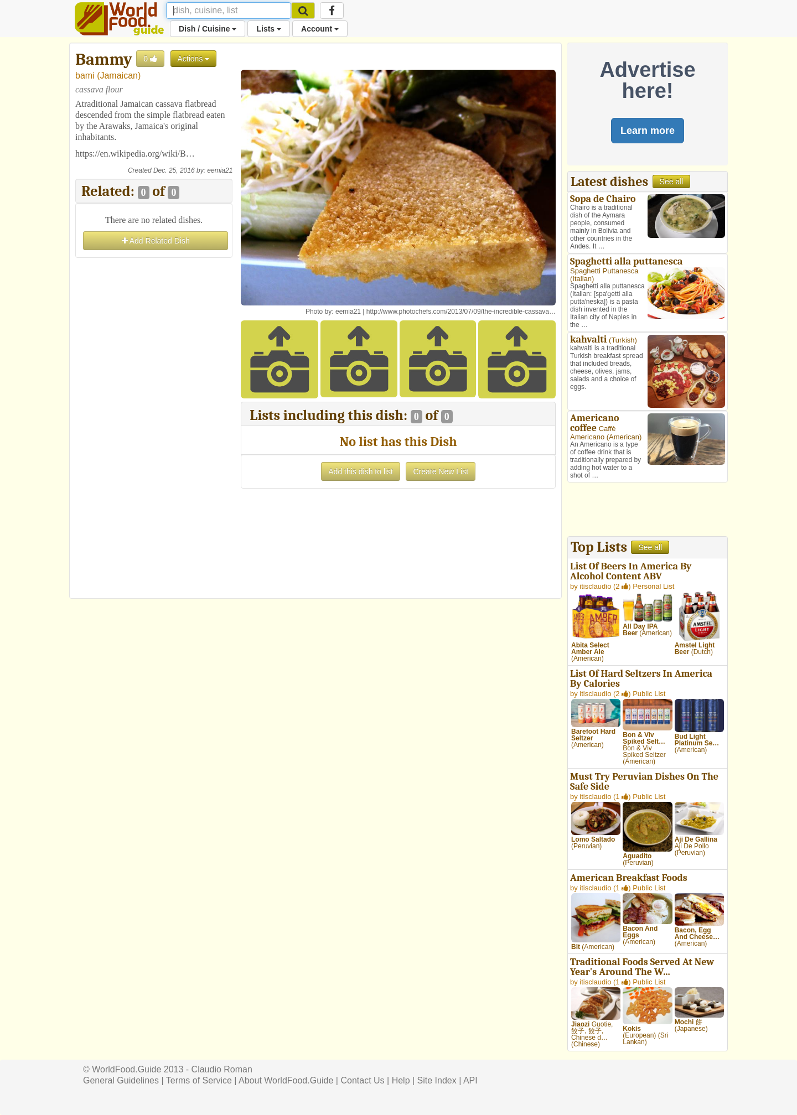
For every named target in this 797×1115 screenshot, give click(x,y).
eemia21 (219, 170)
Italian (582, 278)
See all (672, 181)
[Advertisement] (153, 427)
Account (320, 28)
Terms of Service (199, 1080)
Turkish (622, 340)
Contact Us (362, 1080)
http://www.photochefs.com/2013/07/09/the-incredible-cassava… (461, 311)
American (624, 437)
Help (401, 1080)
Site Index (437, 1080)
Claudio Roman (222, 1069)
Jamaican (118, 75)
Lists (268, 28)
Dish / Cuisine (207, 28)
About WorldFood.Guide (286, 1080)
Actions (194, 58)
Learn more (647, 130)
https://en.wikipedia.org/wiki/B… (135, 153)
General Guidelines (121, 1080)
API (470, 1080)
